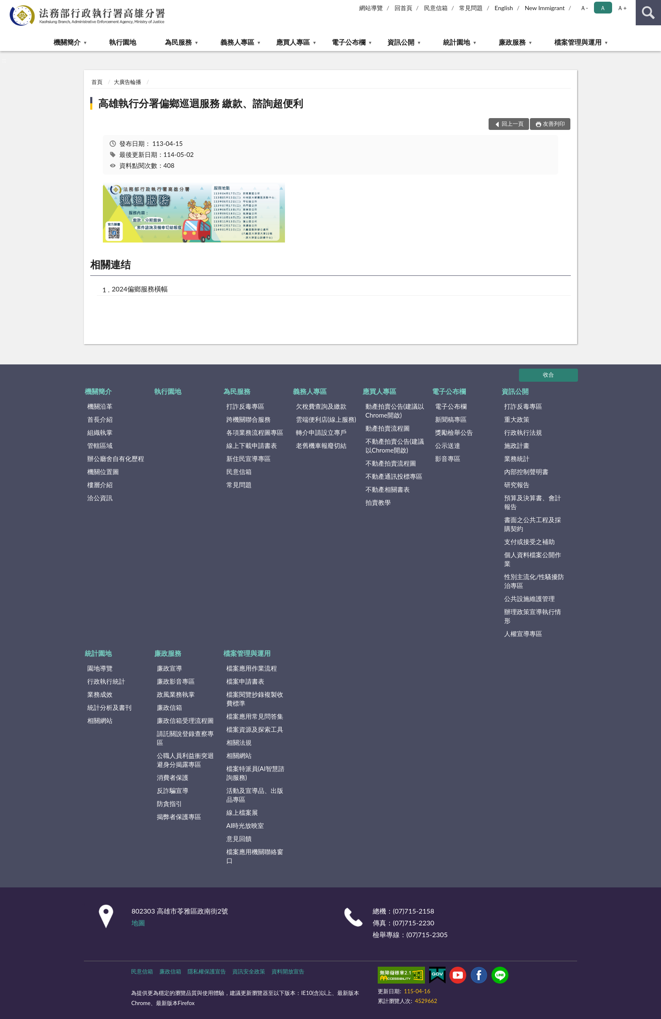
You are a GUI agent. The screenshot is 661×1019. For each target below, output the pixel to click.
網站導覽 (371, 7)
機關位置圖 (103, 471)
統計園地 (456, 42)
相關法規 (239, 742)
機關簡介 (67, 42)
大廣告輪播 (127, 81)
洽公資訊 (100, 497)
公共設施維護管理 (529, 598)
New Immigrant (545, 7)
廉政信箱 (169, 707)
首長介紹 (100, 419)
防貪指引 (169, 803)
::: (7, 6)
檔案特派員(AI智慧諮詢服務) (255, 773)
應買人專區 (293, 42)
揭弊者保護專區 (179, 816)
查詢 (648, 12)
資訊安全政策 (248, 971)
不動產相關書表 (387, 489)
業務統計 (516, 458)
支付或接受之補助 (529, 541)
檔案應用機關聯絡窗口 (254, 856)
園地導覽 (100, 668)
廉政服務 (512, 42)
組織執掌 (100, 432)
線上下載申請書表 (251, 445)
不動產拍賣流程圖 (390, 463)
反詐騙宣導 (172, 790)
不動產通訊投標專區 (393, 476)
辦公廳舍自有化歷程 (115, 458)
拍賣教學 (378, 502)
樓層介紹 (100, 484)
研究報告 (516, 484)
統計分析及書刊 (109, 707)
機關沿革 (100, 406)
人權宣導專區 (523, 633)
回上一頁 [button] (513, 123)
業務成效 (100, 694)
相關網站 (100, 720)
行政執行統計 (106, 681)
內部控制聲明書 (526, 471)
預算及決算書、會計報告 (532, 502)
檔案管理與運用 (578, 42)
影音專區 (447, 458)
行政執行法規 (523, 432)
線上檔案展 (242, 812)
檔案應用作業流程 (251, 668)
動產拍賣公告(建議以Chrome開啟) (394, 410)
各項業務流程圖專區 (254, 432)
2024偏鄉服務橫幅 (140, 289)
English (503, 7)
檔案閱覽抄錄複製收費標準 (254, 698)
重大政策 (516, 419)
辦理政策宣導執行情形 (532, 616)
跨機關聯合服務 (248, 419)
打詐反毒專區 (245, 406)
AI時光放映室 (245, 825)
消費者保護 (172, 777)
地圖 (138, 923)
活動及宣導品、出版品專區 (254, 795)
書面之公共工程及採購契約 (532, 524)
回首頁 (403, 7)
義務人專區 (237, 42)
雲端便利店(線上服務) (326, 419)
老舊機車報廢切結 (321, 445)
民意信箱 (436, 7)
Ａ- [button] (584, 7)
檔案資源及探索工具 (254, 729)
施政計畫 (516, 445)
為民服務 (178, 42)
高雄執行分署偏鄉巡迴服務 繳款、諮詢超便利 (200, 103)
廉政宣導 (169, 668)
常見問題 (471, 7)
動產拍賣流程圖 (387, 428)
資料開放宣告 (287, 971)
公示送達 (447, 445)
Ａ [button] (603, 7)
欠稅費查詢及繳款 (321, 406)
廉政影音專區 (176, 681)
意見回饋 (239, 838)
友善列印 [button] (554, 123)
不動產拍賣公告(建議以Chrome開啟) (394, 445)
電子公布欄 (348, 42)
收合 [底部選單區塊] (548, 374)
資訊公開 (400, 42)
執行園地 (122, 42)
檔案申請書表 (245, 681)
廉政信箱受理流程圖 (185, 720)
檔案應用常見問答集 (254, 716)
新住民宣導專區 (248, 458)
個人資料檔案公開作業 (532, 559)
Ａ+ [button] (621, 7)
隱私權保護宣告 (207, 971)
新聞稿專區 (451, 419)
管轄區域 (100, 445)
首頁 (96, 81)
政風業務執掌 (176, 694)
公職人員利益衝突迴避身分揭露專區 (185, 760)
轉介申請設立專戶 (321, 432)
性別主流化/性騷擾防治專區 (534, 581)
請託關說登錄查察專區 (185, 738)
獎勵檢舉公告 (454, 432)
